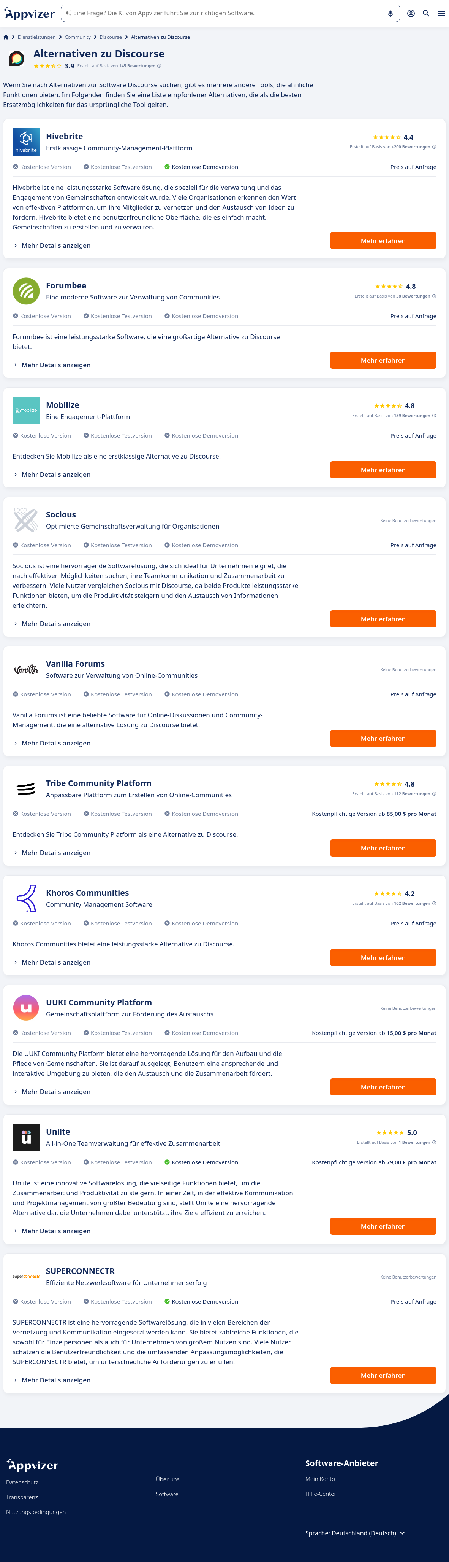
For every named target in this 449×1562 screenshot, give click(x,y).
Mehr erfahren (383, 240)
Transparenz (22, 1497)
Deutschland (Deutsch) (369, 1533)
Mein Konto (320, 1478)
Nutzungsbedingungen (36, 1512)
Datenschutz (22, 1482)
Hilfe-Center (320, 1493)
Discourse (111, 36)
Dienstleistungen (37, 36)
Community (78, 36)
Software (167, 1494)
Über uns (168, 1479)
